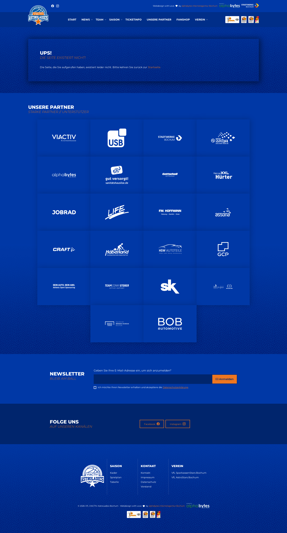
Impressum (147, 477)
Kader (113, 472)
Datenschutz (148, 481)
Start (72, 19)
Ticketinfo (133, 19)
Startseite (154, 67)
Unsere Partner (159, 19)
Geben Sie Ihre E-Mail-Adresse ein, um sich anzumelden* (132, 370)
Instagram (178, 424)
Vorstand (146, 486)
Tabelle (114, 481)
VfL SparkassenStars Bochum (189, 472)
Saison (114, 19)
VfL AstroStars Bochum (185, 477)
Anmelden (225, 379)
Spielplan (116, 477)
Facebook (152, 424)
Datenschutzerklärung (175, 387)
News (85, 19)
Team (99, 19)
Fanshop (183, 19)
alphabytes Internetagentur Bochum (200, 6)
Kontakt (145, 472)
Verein (200, 19)
